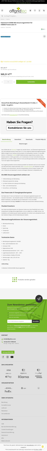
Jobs (2, 438)
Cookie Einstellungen (7, 429)
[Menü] (2, 10)
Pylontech (14, 149)
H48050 (14, 155)
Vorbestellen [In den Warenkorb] (31, 82)
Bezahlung (4, 402)
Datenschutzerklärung (7, 432)
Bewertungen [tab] (23, 143)
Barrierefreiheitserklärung (8, 426)
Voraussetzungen (13, 114)
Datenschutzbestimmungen (22, 325)
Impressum (4, 435)
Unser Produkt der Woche (23, 3)
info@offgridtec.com (10, 339)
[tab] (6, 139)
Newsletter (4, 410)
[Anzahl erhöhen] (14, 82)
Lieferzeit (4, 408)
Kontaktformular (6, 405)
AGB (19, 327)
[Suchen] (2, 16)
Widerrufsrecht (5, 440)
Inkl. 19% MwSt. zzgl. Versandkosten (8, 69)
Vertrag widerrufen (7, 352)
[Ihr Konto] (39, 10)
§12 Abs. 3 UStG (38, 449)
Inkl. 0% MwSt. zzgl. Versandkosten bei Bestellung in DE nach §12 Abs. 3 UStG (17, 76)
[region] (23, 46)
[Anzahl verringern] (2, 82)
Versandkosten (5, 413)
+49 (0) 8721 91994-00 (10, 341)
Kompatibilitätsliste (28, 166)
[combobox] (24, 16)
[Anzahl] (8, 82)
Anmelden (36, 321)
